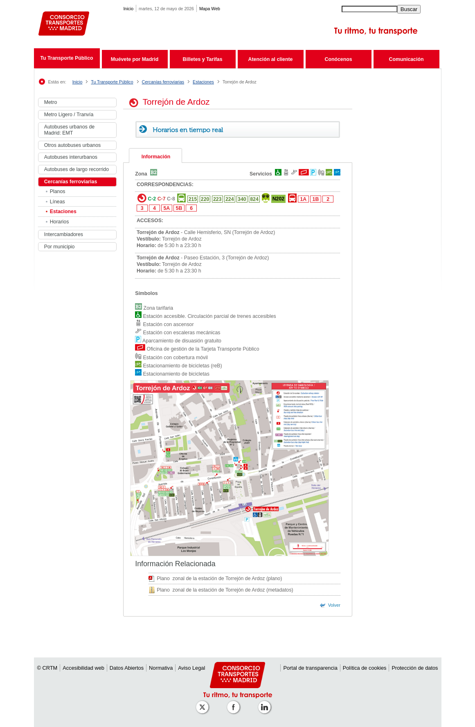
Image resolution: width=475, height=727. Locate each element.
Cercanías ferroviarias (163, 81)
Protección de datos (415, 668)
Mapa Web (209, 8)
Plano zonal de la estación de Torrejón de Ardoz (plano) (219, 578)
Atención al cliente (270, 59)
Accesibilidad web (83, 668)
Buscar (409, 9)
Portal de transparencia (310, 668)
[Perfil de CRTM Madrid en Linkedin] (266, 703)
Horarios (59, 222)
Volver (334, 605)
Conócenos (338, 59)
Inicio (128, 8)
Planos (57, 191)
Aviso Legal (191, 668)
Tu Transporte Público (66, 58)
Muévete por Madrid (134, 59)
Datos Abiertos (127, 668)
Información (156, 157)
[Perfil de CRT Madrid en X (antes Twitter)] (203, 703)
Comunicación (406, 59)
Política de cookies (365, 668)
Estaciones (203, 81)
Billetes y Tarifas (203, 59)
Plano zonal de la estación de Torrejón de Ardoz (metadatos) (225, 590)
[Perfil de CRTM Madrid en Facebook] (234, 703)
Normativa (161, 668)
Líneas (57, 202)
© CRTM (47, 668)
